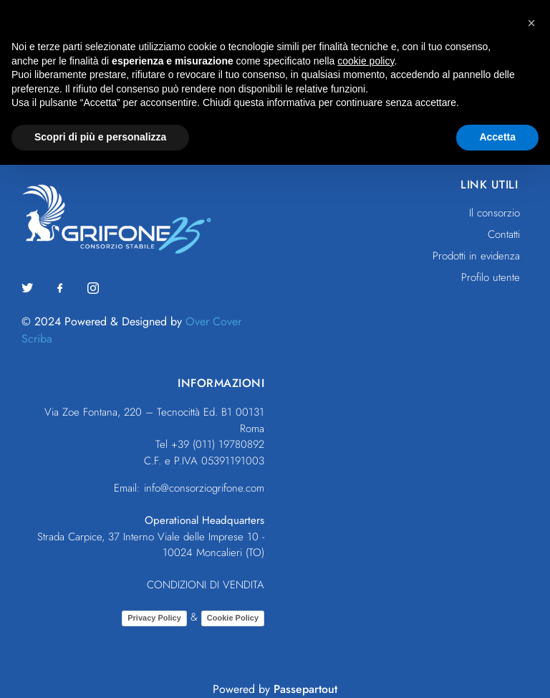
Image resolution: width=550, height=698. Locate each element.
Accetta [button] (497, 137)
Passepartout (305, 689)
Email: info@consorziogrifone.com (189, 488)
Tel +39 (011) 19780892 (209, 444)
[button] (531, 22)
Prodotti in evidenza (476, 256)
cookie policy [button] (365, 61)
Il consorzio (494, 213)
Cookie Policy (233, 617)
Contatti (504, 234)
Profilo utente (490, 277)
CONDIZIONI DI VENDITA (205, 585)
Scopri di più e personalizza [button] (100, 137)
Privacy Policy (154, 617)
